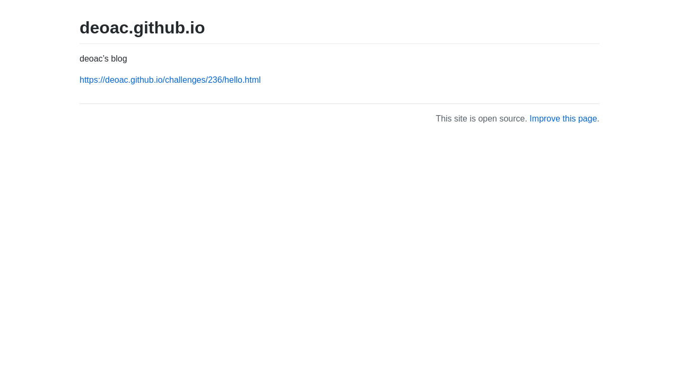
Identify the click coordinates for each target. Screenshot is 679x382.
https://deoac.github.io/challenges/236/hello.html (170, 79)
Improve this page (563, 118)
